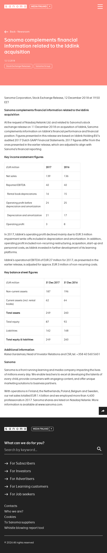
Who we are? (13, 511)
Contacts (10, 506)
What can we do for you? (24, 443)
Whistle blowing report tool (24, 528)
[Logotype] (15, 6)
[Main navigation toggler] (99, 6)
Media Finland (39, 6)
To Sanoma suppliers (19, 522)
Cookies (10, 517)
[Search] (99, 449)
